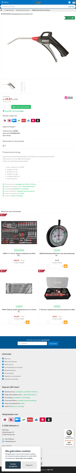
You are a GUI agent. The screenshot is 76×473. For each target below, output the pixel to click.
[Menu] (72, 430)
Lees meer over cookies (24, 458)
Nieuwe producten (9, 361)
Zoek (71, 6)
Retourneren (7, 364)
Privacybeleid (7, 373)
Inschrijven (53, 343)
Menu (5, 2)
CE (4, 145)
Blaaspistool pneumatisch (23, 10)
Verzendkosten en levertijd (12, 367)
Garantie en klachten (10, 379)
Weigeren (29, 465)
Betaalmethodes (9, 370)
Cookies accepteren (13, 465)
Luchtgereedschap (9, 10)
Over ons (6, 358)
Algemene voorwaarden (11, 376)
